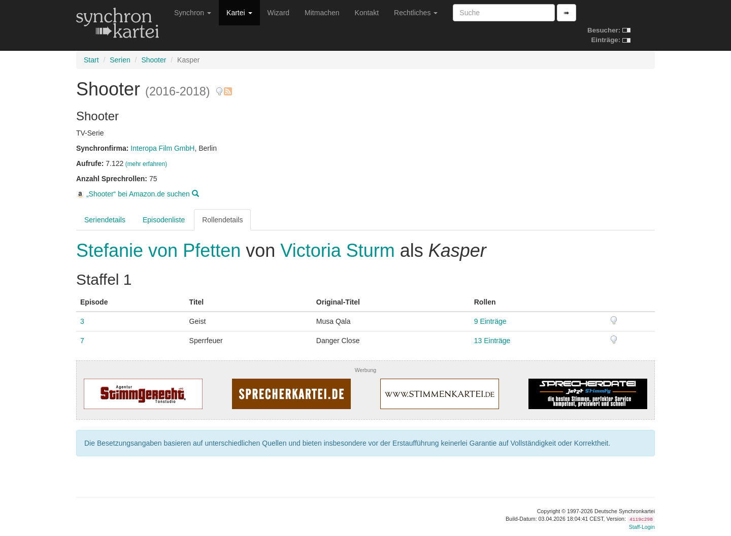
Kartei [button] (239, 13)
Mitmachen (322, 13)
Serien (120, 60)
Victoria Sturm (337, 250)
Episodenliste (164, 220)
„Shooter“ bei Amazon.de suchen (137, 194)
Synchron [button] (192, 13)
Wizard (279, 13)
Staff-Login (642, 527)
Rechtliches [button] (416, 13)
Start (91, 60)
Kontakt (367, 13)
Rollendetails (222, 220)
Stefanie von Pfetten (161, 250)
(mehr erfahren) (146, 164)
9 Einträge (490, 321)
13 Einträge (492, 341)
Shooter (153, 60)
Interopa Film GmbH (162, 148)
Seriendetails (104, 220)
